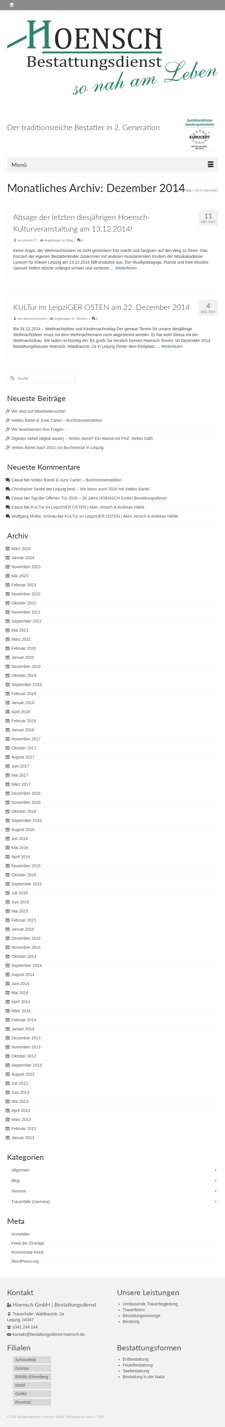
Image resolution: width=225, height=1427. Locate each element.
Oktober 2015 (23, 875)
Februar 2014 (23, 1019)
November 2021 (26, 612)
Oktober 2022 (23, 603)
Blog (70, 240)
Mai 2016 (19, 847)
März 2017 (21, 784)
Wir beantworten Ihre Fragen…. (40, 429)
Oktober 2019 (23, 675)
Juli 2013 (19, 1083)
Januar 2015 (22, 929)
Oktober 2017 (23, 748)
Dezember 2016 (26, 793)
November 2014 (26, 947)
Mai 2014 (19, 992)
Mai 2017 (19, 775)
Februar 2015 (23, 920)
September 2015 (26, 884)
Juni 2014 (20, 983)
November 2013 (26, 1047)
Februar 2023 (23, 585)
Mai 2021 (19, 630)
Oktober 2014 (23, 956)
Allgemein (20, 1170)
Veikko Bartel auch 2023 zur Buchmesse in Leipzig (57, 447)
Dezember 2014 (26, 938)
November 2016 (26, 802)
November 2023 (26, 566)
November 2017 (26, 739)
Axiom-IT (29, 240)
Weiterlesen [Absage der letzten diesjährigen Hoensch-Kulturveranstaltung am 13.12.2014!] (126, 268)
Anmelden (20, 1234)
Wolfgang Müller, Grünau (34, 516)
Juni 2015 (20, 902)
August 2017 (23, 757)
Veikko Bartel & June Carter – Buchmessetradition (57, 420)
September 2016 (26, 820)
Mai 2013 (19, 1101)
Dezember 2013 (26, 1038)
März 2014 (21, 1010)
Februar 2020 (23, 648)
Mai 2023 (19, 575)
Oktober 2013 (23, 1056)
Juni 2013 (20, 1092)
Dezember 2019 (26, 666)
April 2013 (20, 1110)
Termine (81, 318)
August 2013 (23, 1074)
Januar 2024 (22, 557)
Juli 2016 (19, 838)
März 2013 (21, 1119)
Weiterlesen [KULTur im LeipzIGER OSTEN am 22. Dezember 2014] (172, 346)
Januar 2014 (22, 1029)
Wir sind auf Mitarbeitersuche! (38, 411)
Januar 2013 (22, 1137)
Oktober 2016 (23, 811)
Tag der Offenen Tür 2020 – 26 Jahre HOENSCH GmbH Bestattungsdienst (98, 498)
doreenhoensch (34, 318)
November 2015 (26, 865)
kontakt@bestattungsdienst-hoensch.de (46, 1334)
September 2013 (26, 1065)
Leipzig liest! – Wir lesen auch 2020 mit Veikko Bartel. (101, 489)
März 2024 (21, 548)
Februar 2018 (23, 720)
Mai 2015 (19, 911)
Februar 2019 (23, 693)
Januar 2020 (22, 657)
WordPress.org (25, 1261)
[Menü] (112, 164)
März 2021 (21, 639)
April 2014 (20, 1001)
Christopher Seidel (28, 489)
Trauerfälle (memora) (30, 1201)
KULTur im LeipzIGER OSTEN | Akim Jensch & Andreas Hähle (87, 507)
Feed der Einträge (27, 1243)
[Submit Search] (11, 378)
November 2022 (26, 594)
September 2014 (26, 965)
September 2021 (26, 621)
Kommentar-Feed (27, 1252)
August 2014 (23, 974)
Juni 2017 (20, 766)
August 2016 (23, 829)
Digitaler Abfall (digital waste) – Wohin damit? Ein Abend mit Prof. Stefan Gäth (82, 438)
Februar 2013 (23, 1128)
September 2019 (26, 684)
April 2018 (20, 711)
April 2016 (20, 856)
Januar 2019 (22, 702)
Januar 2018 (22, 730)
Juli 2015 (19, 893)
